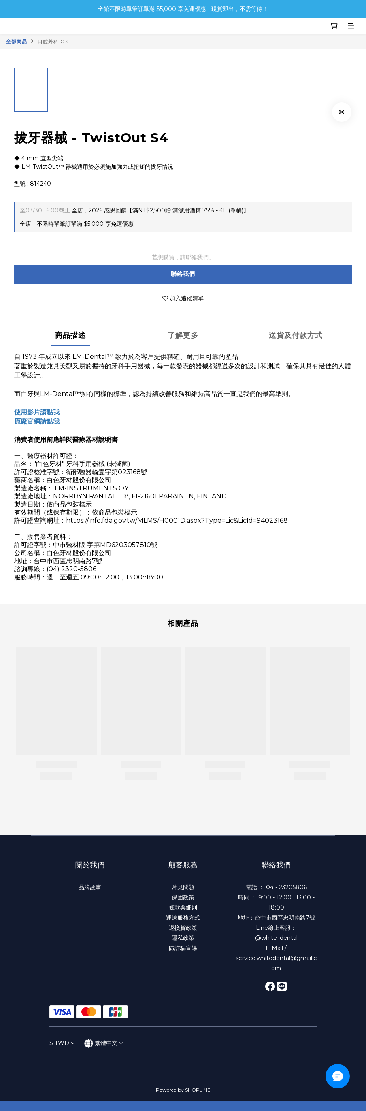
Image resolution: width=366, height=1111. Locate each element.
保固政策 (183, 897)
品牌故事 (90, 887)
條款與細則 (183, 907)
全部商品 (16, 41)
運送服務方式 (183, 917)
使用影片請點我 (37, 412)
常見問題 (183, 887)
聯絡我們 (183, 274)
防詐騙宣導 (183, 948)
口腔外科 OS (53, 41)
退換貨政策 (183, 927)
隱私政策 (183, 937)
